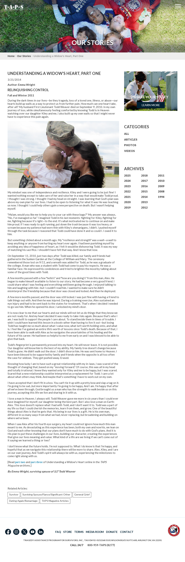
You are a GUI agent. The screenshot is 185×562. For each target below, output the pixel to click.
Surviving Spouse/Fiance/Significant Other (46, 494)
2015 (144, 191)
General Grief (82, 494)
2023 (127, 186)
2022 (127, 191)
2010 (161, 180)
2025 (127, 175)
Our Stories (24, 56)
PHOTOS (130, 145)
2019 (127, 207)
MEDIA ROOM (95, 531)
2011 (161, 175)
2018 (144, 175)
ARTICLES (130, 139)
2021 (127, 196)
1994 (161, 196)
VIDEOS (129, 150)
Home (11, 56)
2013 (144, 202)
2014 (144, 196)
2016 (144, 186)
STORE (67, 531)
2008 (161, 191)
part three (37, 462)
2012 (144, 207)
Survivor (13, 494)
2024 (127, 180)
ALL (126, 133)
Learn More (151, 105)
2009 (161, 186)
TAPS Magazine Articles (55, 500)
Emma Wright (26, 84)
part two (20, 462)
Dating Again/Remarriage (23, 500)
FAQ (58, 531)
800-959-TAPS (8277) (101, 545)
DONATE (112, 531)
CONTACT (127, 531)
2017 (144, 180)
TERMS (78, 531)
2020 (127, 202)
